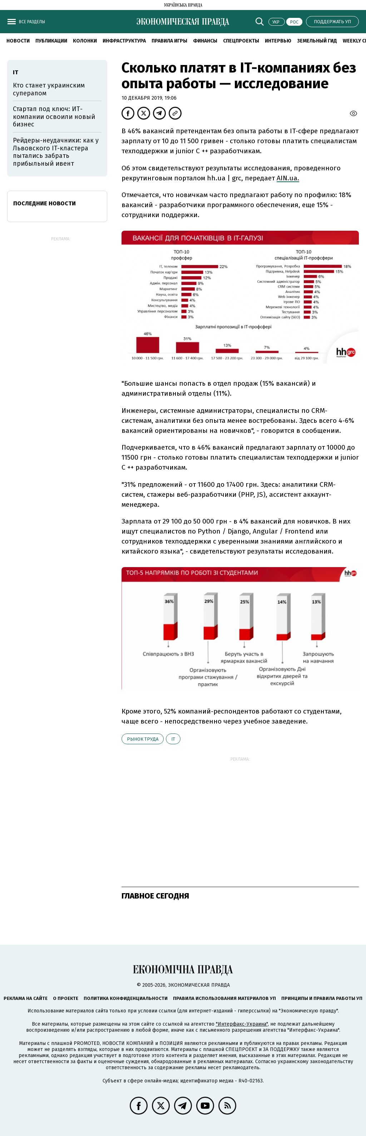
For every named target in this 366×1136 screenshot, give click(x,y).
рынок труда (142, 739)
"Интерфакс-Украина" (242, 1024)
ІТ (173, 739)
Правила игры (169, 41)
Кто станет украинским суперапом (49, 89)
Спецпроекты (241, 41)
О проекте (65, 998)
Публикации (51, 41)
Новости (18, 41)
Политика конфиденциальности (126, 998)
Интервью (278, 41)
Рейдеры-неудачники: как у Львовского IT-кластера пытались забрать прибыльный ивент (56, 151)
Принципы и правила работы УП (321, 998)
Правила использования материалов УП (224, 998)
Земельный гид (317, 41)
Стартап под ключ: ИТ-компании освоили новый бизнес (54, 116)
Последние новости (44, 203)
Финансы (205, 41)
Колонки (85, 41)
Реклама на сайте (26, 998)
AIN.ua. (288, 178)
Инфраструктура (124, 41)
